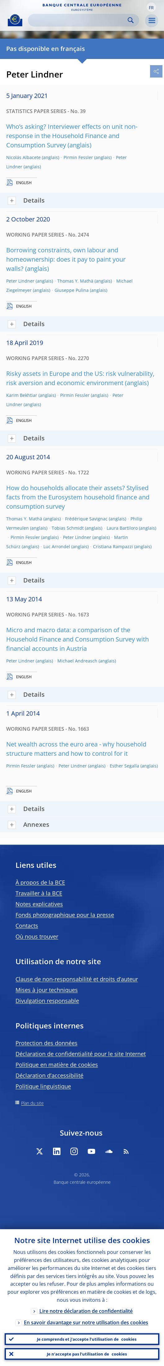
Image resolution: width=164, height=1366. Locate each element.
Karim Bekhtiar (21, 395)
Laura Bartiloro (122, 528)
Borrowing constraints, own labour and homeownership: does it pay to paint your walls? (66, 259)
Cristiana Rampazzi (113, 546)
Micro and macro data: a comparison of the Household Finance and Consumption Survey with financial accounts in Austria (77, 639)
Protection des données (47, 1043)
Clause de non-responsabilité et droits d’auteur (77, 979)
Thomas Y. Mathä (75, 281)
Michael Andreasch (77, 661)
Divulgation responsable (47, 1000)
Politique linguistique (43, 1086)
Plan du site (32, 1103)
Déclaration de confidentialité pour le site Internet (81, 1053)
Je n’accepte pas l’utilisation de (87, 1354)
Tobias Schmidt (68, 528)
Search (131, 20)
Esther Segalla (124, 766)
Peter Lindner (20, 281)
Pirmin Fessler (78, 157)
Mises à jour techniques (47, 990)
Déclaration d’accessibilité (49, 1075)
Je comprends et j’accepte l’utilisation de (86, 1339)
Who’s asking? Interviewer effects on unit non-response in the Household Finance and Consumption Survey (71, 135)
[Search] (79, 20)
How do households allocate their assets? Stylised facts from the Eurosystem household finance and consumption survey (77, 497)
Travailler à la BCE (39, 893)
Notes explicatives (39, 904)
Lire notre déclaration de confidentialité (86, 1311)
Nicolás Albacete (23, 157)
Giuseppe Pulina (72, 290)
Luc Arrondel (56, 546)
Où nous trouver (37, 936)
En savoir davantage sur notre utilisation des (86, 1322)
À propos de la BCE (40, 882)
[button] (151, 7)
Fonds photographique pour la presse (65, 914)
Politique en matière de (57, 1064)
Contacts (27, 925)
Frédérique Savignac (86, 519)
